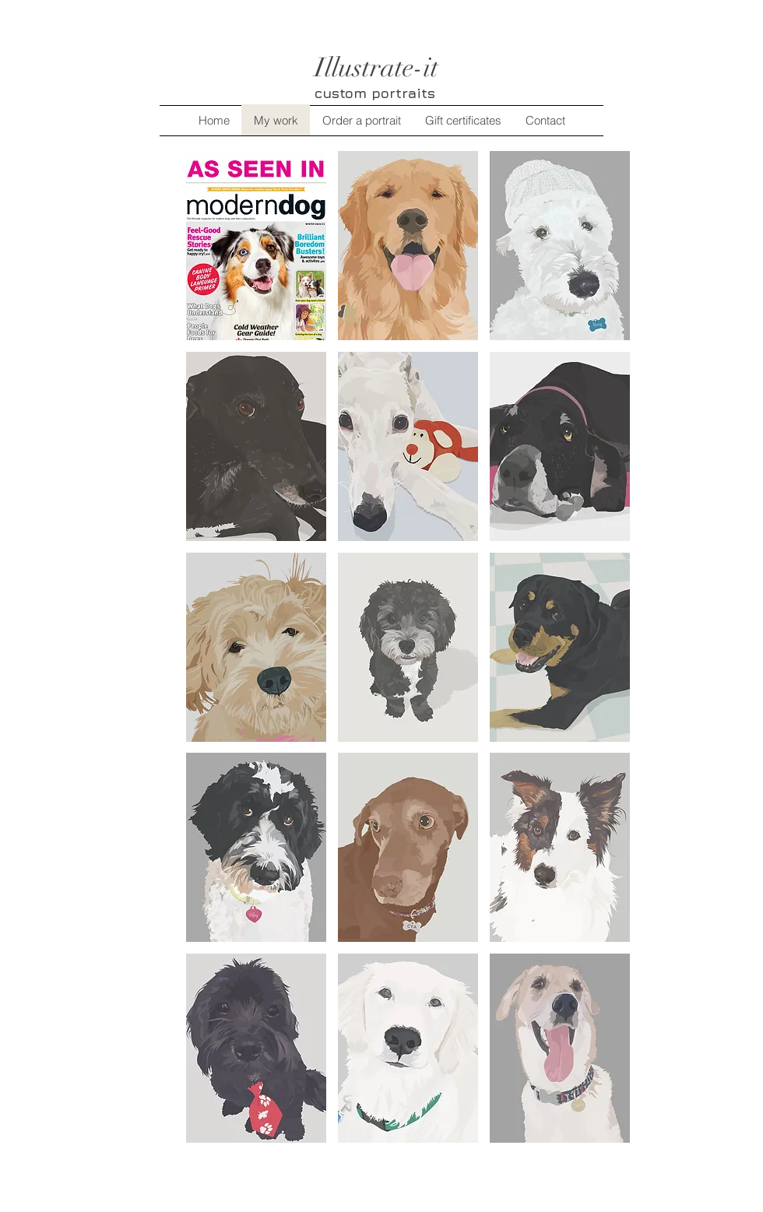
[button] (256, 245)
